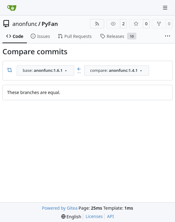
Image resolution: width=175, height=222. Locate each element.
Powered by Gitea (60, 208)
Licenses (94, 216)
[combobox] (45, 70)
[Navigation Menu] (166, 7)
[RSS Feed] (97, 23)
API (110, 216)
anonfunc (24, 24)
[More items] (168, 36)
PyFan (50, 24)
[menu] (71, 217)
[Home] (11, 7)
